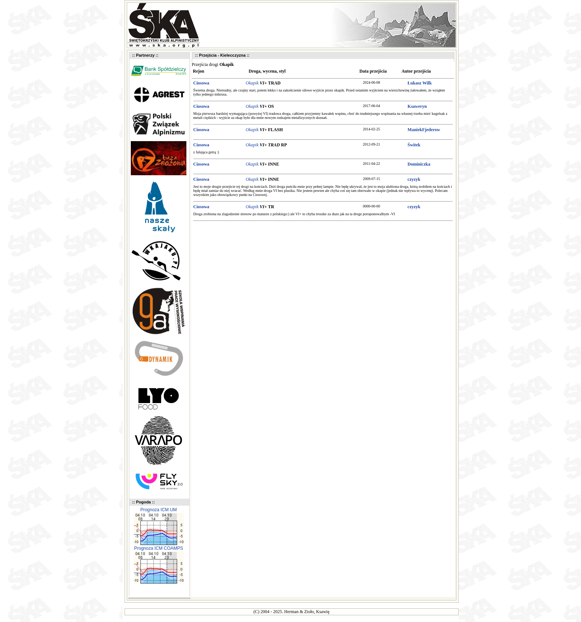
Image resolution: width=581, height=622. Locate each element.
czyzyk (414, 179)
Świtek (414, 144)
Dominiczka (419, 164)
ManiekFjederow (424, 129)
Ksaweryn (417, 106)
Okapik (252, 83)
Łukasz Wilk (420, 83)
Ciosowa (201, 83)
